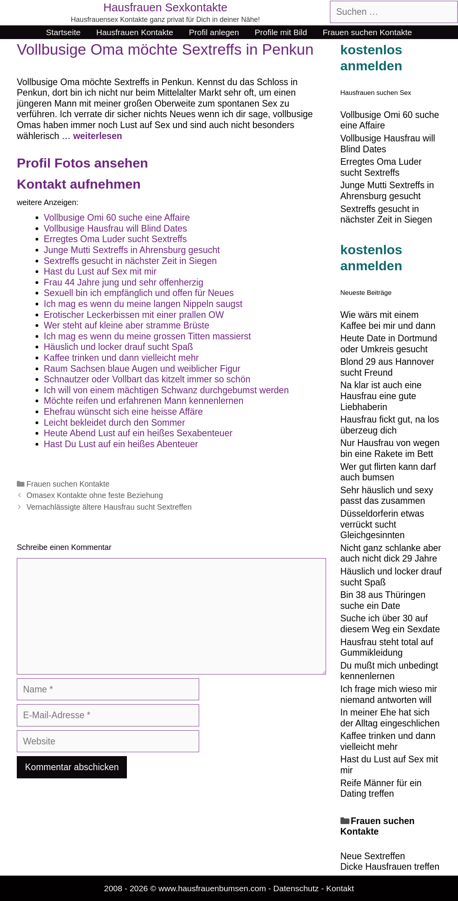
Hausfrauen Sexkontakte (165, 7)
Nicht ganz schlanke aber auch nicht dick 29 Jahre (390, 553)
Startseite (63, 32)
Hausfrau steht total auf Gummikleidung (386, 647)
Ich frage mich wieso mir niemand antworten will (388, 694)
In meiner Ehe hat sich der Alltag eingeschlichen (390, 717)
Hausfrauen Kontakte (134, 32)
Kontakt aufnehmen (79, 184)
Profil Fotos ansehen (82, 162)
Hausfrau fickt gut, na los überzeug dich (389, 424)
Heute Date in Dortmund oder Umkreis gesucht (388, 343)
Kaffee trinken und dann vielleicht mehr (388, 741)
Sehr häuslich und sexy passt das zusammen (386, 495)
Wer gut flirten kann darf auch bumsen (388, 472)
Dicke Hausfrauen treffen (390, 867)
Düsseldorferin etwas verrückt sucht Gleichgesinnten (382, 524)
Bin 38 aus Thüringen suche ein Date (383, 600)
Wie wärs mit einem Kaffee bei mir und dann (388, 320)
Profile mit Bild (281, 32)
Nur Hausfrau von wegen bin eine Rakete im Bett (390, 448)
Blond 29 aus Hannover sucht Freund (387, 367)
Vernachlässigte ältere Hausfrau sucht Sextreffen (109, 507)
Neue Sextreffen (372, 856)
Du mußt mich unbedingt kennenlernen (389, 671)
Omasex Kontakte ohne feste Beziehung (95, 495)
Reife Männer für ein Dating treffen (381, 788)
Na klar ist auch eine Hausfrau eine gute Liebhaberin (381, 396)
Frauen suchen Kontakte (367, 32)
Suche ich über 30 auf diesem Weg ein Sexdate (390, 623)
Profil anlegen (214, 32)
